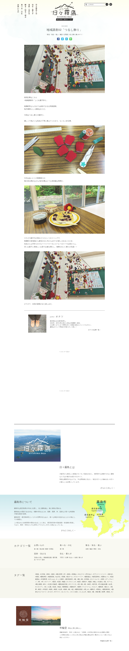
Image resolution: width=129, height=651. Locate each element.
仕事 (66, 525)
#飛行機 (97, 559)
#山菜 (60, 557)
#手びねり (88, 542)
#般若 (55, 557)
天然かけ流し (38, 525)
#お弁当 (57, 544)
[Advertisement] (64, 366)
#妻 (93, 559)
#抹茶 (89, 552)
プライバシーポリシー (62, 639)
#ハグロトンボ (71, 549)
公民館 (66, 34)
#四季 (103, 559)
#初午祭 (94, 552)
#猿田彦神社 (96, 544)
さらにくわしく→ (107, 455)
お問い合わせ (49, 639)
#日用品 (86, 547)
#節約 (53, 542)
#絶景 (79, 549)
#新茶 (54, 549)
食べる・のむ (66, 513)
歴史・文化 (97, 516)
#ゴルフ (94, 554)
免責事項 (81, 639)
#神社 (48, 542)
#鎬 (69, 557)
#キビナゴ (81, 542)
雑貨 (46, 516)
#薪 (85, 552)
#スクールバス (94, 547)
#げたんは (51, 547)
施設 (61, 34)
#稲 (82, 547)
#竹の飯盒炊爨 (102, 552)
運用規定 (74, 639)
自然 (87, 516)
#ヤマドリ (57, 559)
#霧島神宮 (43, 544)
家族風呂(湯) (48, 525)
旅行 (43, 527)
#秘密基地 (51, 544)
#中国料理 (44, 547)
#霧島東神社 (106, 557)
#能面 (90, 549)
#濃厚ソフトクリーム (84, 554)
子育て (62, 525)
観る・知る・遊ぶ (52, 34)
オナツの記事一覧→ (94, 330)
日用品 (51, 516)
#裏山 (94, 549)
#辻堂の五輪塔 (52, 552)
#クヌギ (50, 559)
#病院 (37, 544)
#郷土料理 (59, 542)
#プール (109, 549)
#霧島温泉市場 (62, 552)
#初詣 (59, 554)
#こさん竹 (83, 559)
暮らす (81, 525)
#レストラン (65, 559)
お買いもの (39, 513)
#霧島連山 (87, 544)
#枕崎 (65, 557)
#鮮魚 (68, 542)
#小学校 (42, 542)
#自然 (54, 554)
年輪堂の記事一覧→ (106, 589)
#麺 (78, 547)
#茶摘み (74, 542)
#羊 (42, 549)
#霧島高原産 (79, 557)
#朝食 (37, 542)
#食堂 (89, 559)
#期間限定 (65, 554)
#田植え (98, 557)
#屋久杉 (110, 542)
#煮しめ (86, 557)
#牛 (64, 542)
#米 (39, 549)
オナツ (80, 34)
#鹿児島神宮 (69, 547)
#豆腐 (59, 549)
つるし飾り (71, 34)
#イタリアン (39, 554)
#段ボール (69, 544)
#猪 (75, 547)
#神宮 (102, 547)
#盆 (72, 557)
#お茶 (110, 552)
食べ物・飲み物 (39, 516)
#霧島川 (92, 557)
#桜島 (51, 557)
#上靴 (49, 554)
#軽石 (40, 557)
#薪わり (106, 554)
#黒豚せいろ (105, 544)
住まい (71, 525)
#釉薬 (63, 549)
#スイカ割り (74, 559)
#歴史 (108, 559)
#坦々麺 (80, 552)
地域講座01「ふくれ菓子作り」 (36, 100)
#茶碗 (63, 544)
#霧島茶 (100, 554)
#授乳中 (84, 549)
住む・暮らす (66, 521)
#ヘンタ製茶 (60, 547)
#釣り (44, 552)
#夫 (45, 554)
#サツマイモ (72, 552)
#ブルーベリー (78, 544)
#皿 (105, 549)
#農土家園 (38, 552)
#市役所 (45, 557)
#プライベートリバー (100, 542)
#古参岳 (100, 549)
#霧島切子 (73, 554)
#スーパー (48, 549)
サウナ (39, 527)
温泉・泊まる (40, 521)
